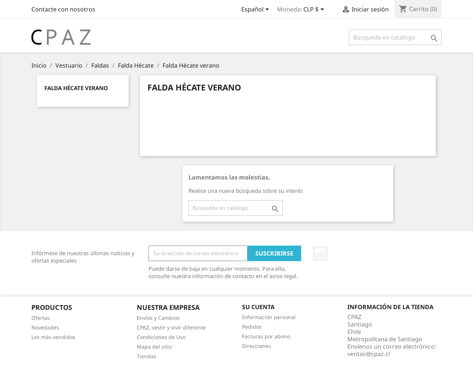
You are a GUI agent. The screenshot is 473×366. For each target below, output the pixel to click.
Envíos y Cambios (158, 317)
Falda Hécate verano (76, 88)
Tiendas (146, 356)
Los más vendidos (53, 337)
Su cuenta (258, 307)
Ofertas (40, 317)
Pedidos (252, 326)
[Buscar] (395, 37)
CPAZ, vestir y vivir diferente (171, 327)
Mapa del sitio (154, 346)
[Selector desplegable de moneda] (315, 10)
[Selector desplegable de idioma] (256, 10)
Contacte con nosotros (63, 9)
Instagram (320, 253)
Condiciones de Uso (161, 337)
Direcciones (256, 345)
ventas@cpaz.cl (368, 354)
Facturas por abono (266, 336)
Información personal (269, 317)
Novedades (45, 327)
